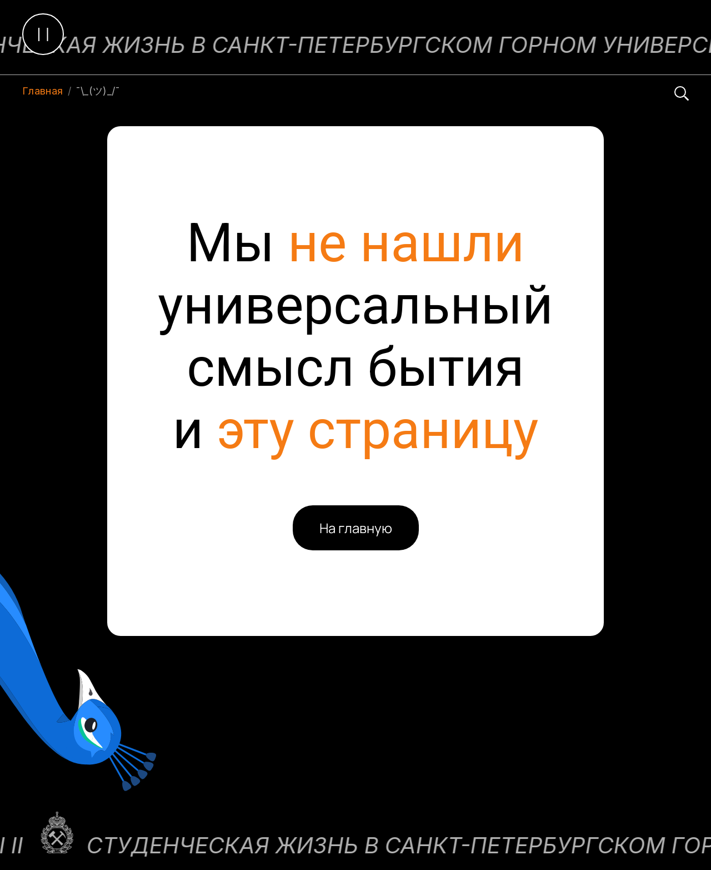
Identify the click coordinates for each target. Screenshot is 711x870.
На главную (355, 528)
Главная (42, 91)
